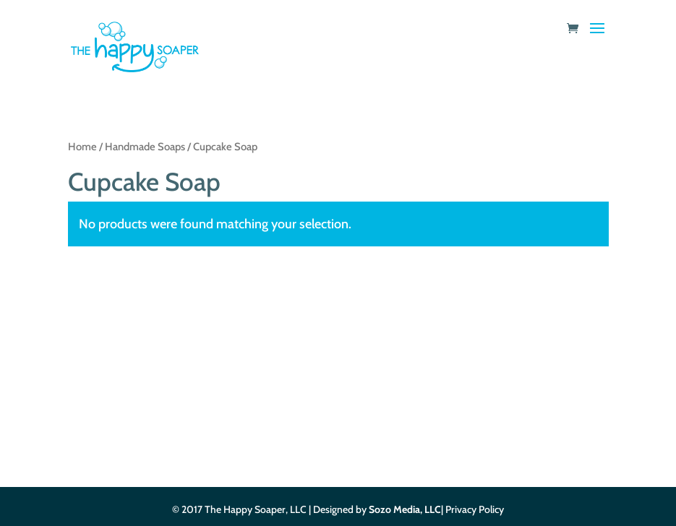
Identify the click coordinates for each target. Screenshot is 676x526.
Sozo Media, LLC (405, 509)
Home (82, 146)
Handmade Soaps (145, 146)
